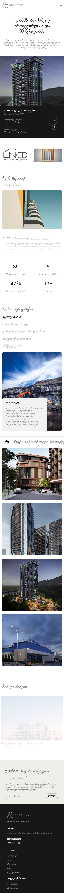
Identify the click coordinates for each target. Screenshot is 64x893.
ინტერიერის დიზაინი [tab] (16, 339)
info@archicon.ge (14, 839)
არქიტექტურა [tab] (11, 346)
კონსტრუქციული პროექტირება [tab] (24, 332)
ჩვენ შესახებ (12, 856)
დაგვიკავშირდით (14, 872)
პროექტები (11, 864)
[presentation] (54, 127)
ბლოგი (10, 868)
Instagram (12, 888)
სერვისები (11, 860)
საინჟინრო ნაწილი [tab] (15, 324)
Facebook (12, 884)
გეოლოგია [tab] (10, 317)
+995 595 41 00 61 (14, 843)
